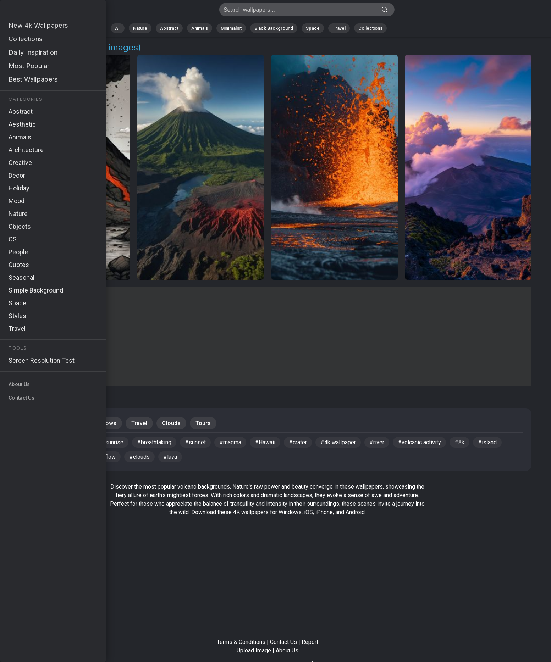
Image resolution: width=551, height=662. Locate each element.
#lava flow (103, 457)
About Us (287, 650)
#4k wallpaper (338, 442)
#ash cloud (31, 442)
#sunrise (112, 442)
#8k (459, 442)
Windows (104, 423)
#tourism (65, 457)
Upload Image (254, 650)
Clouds (171, 423)
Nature (140, 28)
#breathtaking (154, 442)
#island (487, 442)
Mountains (31, 423)
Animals (199, 28)
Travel (339, 28)
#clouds (139, 457)
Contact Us (283, 642)
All (117, 28)
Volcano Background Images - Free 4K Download (42, 11)
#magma (230, 442)
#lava (170, 457)
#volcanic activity (419, 442)
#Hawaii (265, 442)
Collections (370, 28)
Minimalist (231, 28)
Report (310, 642)
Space (313, 28)
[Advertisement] (267, 336)
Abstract (169, 28)
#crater (298, 442)
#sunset (195, 442)
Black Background (273, 28)
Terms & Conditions (241, 642)
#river (376, 442)
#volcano (28, 457)
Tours (203, 423)
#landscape (73, 442)
